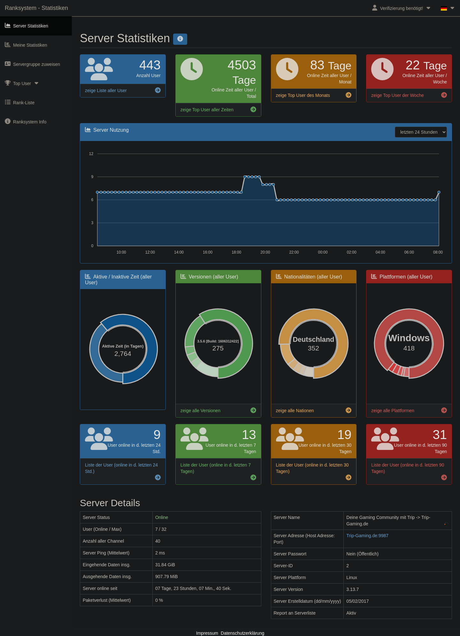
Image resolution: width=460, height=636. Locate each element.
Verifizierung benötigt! (402, 8)
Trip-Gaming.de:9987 (367, 535)
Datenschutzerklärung (242, 633)
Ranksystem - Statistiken (36, 8)
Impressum (207, 633)
